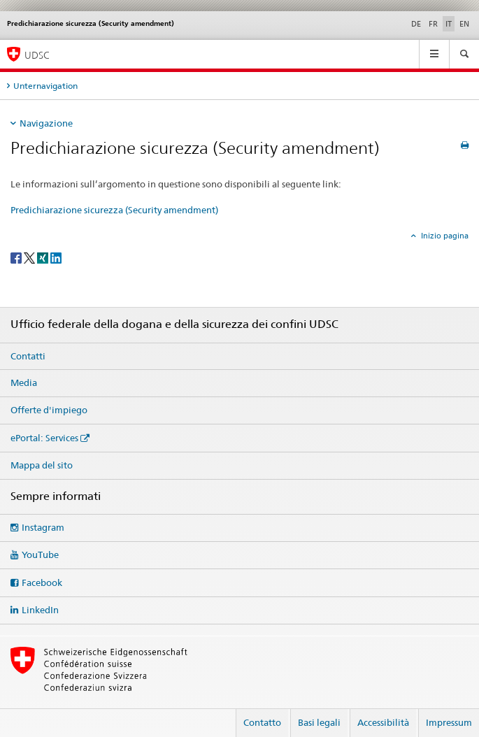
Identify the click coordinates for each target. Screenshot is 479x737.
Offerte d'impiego (48, 409)
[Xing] (43, 257)
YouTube (40, 554)
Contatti (27, 356)
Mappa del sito (41, 465)
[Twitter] (30, 257)
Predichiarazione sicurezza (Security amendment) (114, 209)
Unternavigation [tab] (45, 85)
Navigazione (46, 123)
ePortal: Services (44, 437)
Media (23, 382)
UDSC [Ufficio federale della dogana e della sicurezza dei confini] (37, 55)
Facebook (42, 582)
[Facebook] (17, 257)
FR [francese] (433, 24)
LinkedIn (40, 609)
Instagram (43, 527)
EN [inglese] (464, 24)
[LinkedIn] (56, 257)
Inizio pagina (444, 236)
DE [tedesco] (416, 24)
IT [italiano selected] (448, 24)
